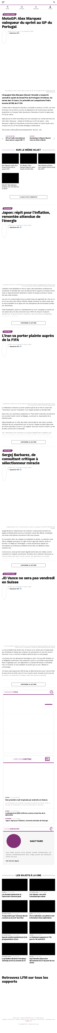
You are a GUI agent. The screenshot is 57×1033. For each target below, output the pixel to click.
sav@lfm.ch (28, 1021)
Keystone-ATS (14, 33)
